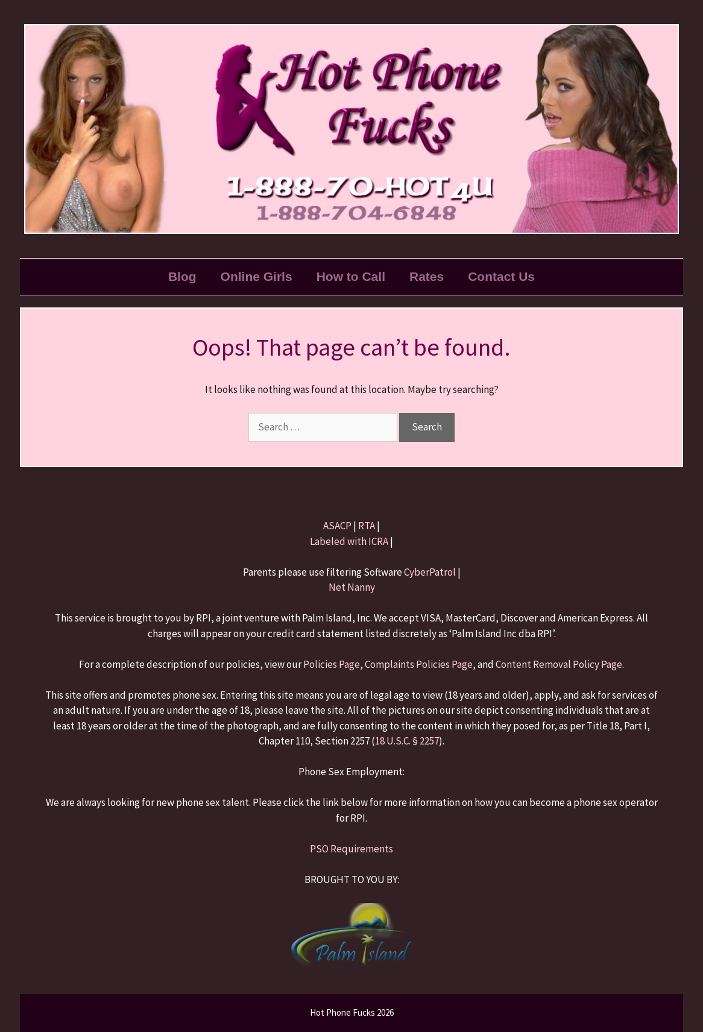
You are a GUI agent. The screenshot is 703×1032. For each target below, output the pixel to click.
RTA (366, 525)
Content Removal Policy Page (559, 664)
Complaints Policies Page (419, 664)
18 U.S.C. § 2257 (407, 740)
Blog (182, 276)
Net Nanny (352, 587)
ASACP (337, 525)
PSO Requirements (351, 848)
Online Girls (256, 276)
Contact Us (501, 276)
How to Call (351, 276)
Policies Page (331, 664)
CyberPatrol (430, 572)
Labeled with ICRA (349, 541)
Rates (426, 276)
